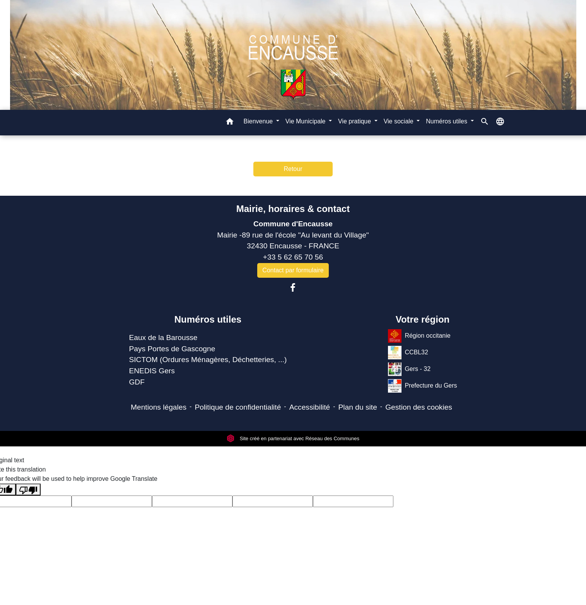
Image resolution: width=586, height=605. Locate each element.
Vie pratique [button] (355, 121)
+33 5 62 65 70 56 (293, 257)
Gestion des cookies (418, 407)
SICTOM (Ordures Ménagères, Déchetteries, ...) (208, 359)
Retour (293, 169)
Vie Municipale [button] (306, 121)
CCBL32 (408, 352)
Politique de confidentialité (238, 407)
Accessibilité (309, 407)
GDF (137, 382)
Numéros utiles (207, 319)
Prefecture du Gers (422, 386)
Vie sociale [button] (399, 121)
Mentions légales (158, 407)
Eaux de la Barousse (163, 337)
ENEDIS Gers (151, 371)
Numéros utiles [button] (447, 121)
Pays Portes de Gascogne (172, 349)
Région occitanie (419, 336)
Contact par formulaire (292, 270)
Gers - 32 (409, 369)
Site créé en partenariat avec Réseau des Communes (293, 438)
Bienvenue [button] (259, 121)
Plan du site (357, 407)
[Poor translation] (28, 490)
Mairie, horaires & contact (293, 208)
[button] (230, 123)
